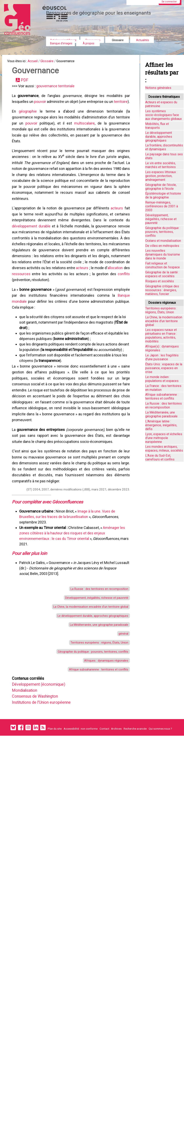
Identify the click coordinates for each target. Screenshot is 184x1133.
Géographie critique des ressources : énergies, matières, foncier (162, 290)
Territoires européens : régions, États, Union (94, 711)
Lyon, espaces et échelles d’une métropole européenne (163, 438)
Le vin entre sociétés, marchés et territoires (160, 165)
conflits (39, 313)
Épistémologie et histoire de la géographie (163, 195)
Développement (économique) (44, 758)
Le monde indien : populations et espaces (162, 379)
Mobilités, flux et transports (157, 126)
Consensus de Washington (40, 771)
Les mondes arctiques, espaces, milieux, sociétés (164, 448)
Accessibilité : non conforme (81, 807)
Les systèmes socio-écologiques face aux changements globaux (163, 115)
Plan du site (55, 807)
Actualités (142, 40)
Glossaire (118, 40)
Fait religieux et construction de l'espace (162, 265)
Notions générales (158, 88)
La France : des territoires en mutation (163, 388)
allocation (34, 306)
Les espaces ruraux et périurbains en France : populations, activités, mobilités (161, 335)
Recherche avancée (135, 807)
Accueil (37, 62)
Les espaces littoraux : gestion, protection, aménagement (161, 176)
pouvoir (44, 106)
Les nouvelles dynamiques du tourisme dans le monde (162, 254)
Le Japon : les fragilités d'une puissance (162, 357)
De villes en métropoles (162, 246)
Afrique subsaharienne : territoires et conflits (93, 742)
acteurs (116, 232)
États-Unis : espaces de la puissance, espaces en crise (163, 368)
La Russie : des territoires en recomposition (94, 650)
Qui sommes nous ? (160, 807)
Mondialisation (28, 765)
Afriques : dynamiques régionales (102, 731)
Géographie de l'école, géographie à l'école (161, 187)
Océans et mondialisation (163, 241)
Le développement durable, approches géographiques (87, 681)
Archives (116, 807)
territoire (20, 113)
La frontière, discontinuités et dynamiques (164, 147)
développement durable (32, 252)
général (121, 701)
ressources (59, 306)
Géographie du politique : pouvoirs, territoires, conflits (87, 721)
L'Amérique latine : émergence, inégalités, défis (161, 425)
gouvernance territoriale (57, 89)
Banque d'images (61, 43)
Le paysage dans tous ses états (164, 156)
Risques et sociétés (159, 281)
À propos (88, 43)
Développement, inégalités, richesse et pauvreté (91, 661)
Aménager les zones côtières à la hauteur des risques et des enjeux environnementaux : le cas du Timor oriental (73, 591)
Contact (104, 807)
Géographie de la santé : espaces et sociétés (162, 274)
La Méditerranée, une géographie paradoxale (93, 691)
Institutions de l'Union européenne (48, 778)
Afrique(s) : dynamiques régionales (162, 348)
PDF (27, 82)
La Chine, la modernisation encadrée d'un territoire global (84, 671)
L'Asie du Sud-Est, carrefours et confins (160, 457)
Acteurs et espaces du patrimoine (161, 104)
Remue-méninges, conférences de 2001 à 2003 (161, 206)
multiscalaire (106, 137)
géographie (29, 124)
